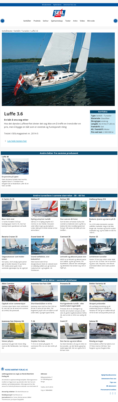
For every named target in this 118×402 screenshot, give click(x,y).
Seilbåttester (7, 31)
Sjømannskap (57, 21)
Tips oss (113, 382)
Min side (91, 21)
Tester (68, 21)
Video (82, 21)
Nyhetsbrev (57, 5)
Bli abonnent (46, 5)
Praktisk (37, 21)
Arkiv (75, 21)
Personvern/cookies (108, 390)
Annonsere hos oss (108, 379)
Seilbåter (27, 21)
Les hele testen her (17, 140)
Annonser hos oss (70, 5)
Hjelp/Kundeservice (108, 375)
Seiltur (45, 21)
